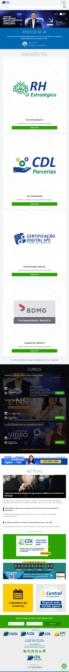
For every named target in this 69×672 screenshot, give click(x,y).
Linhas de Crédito (34, 343)
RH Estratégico (34, 120)
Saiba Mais (34, 128)
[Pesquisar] (34, 6)
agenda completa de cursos (31, 449)
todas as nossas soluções (30, 360)
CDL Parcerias (34, 196)
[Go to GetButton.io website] (64, 670)
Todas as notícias (34, 532)
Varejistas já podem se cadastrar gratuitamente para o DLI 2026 (28, 522)
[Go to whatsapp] (64, 666)
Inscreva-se (52, 623)
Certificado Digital (34, 266)
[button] (5, 19)
